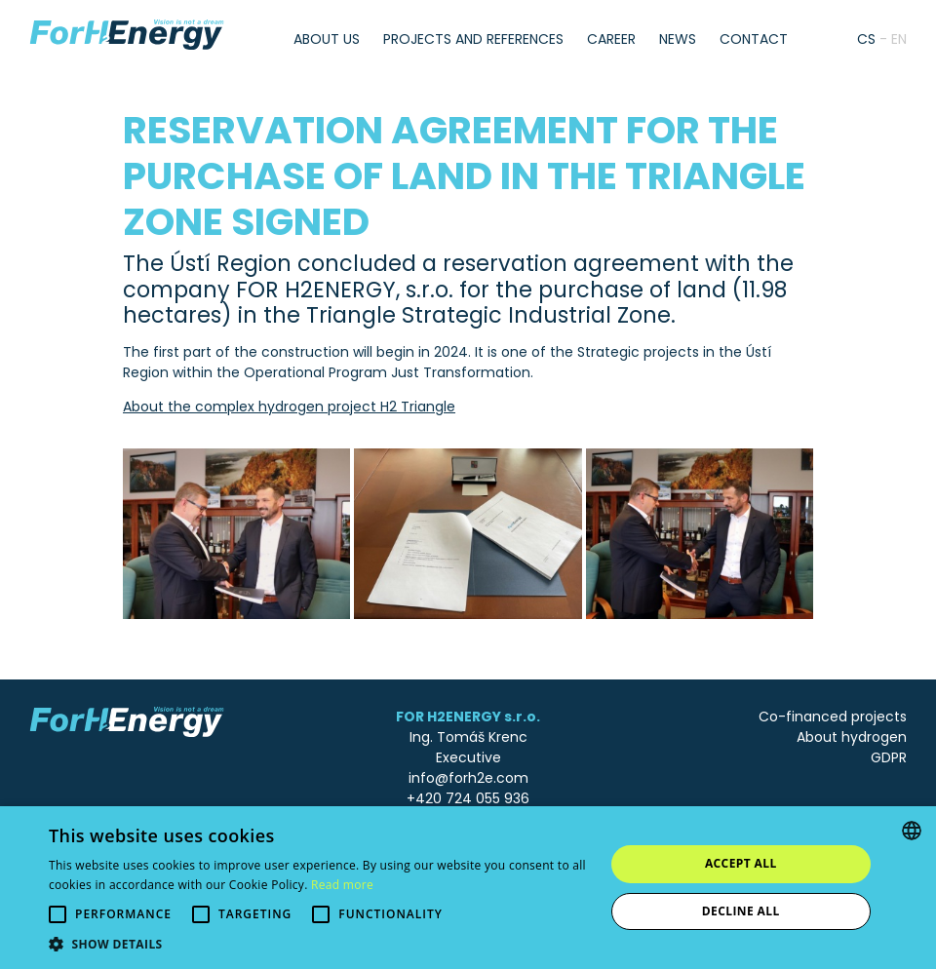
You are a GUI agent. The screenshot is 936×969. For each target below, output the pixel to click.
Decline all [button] (741, 911)
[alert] (468, 887)
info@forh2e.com (468, 778)
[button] (318, 944)
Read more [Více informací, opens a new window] (342, 884)
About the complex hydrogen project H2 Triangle (289, 406)
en (899, 39)
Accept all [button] (741, 863)
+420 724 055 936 (468, 798)
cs (866, 39)
